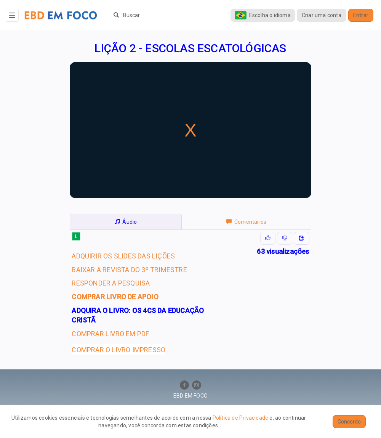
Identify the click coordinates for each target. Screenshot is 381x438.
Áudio (126, 222)
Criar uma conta (321, 15)
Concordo (349, 422)
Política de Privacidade (241, 418)
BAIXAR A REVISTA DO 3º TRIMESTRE (129, 270)
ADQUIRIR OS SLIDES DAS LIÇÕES (123, 256)
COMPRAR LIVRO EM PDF (110, 334)
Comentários (246, 222)
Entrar (360, 15)
